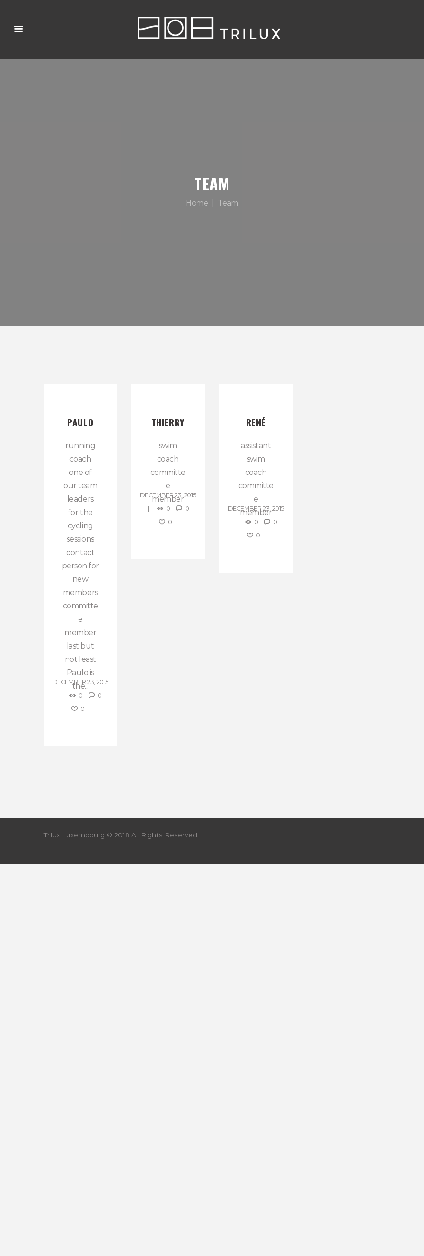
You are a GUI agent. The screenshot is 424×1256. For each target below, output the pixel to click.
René (256, 422)
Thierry (168, 422)
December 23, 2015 (80, 682)
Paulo (80, 422)
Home (197, 202)
